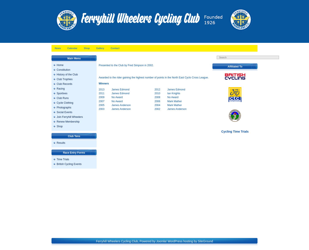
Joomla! (161, 241)
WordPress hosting (180, 241)
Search (251, 62)
